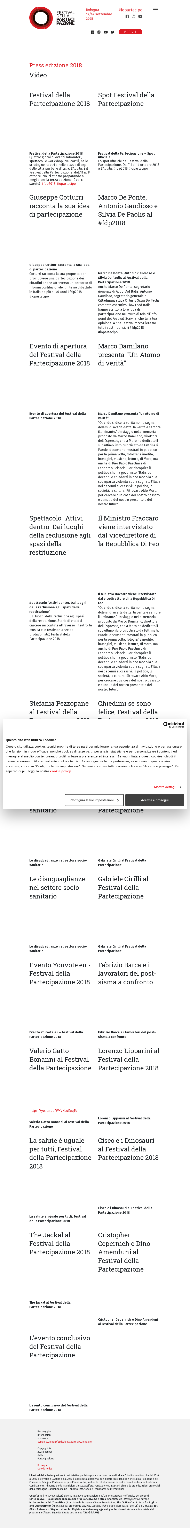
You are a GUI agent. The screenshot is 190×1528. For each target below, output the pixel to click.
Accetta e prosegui (154, 800)
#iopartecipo (130, 13)
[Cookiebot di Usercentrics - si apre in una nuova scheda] (166, 725)
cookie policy (60, 771)
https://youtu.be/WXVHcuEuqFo (53, 1111)
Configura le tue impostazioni (95, 800)
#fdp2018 (48, 184)
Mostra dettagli (165, 787)
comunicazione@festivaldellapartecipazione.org (65, 1441)
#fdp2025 (133, 9)
